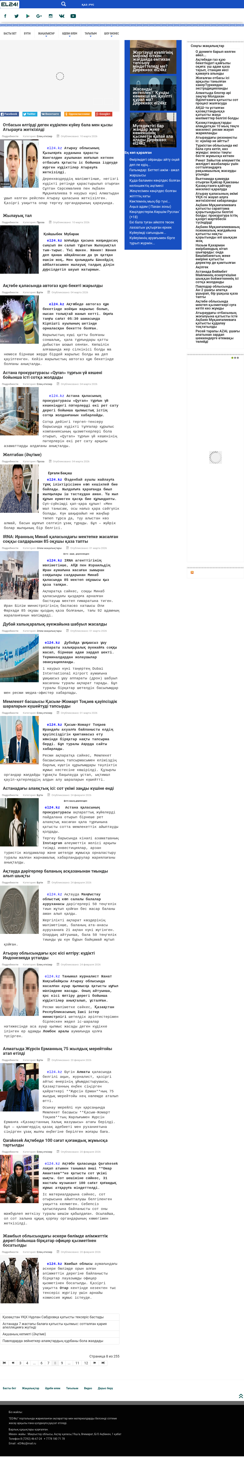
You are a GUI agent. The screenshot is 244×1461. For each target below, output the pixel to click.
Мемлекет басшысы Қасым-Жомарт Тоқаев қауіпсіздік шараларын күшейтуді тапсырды (60, 708)
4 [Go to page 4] (27, 1368)
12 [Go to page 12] (86, 1368)
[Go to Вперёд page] (95, 1367)
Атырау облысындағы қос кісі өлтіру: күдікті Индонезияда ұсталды (49, 960)
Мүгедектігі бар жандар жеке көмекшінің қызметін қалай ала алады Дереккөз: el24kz (153, 135)
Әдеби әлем (69, 34)
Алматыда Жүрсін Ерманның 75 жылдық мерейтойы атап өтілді (57, 1055)
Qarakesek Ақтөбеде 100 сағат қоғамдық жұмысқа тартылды (55, 1147)
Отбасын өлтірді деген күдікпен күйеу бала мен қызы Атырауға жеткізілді (58, 127)
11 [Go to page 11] (77, 1368)
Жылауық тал (17, 220)
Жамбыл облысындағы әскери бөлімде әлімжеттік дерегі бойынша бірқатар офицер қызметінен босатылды (55, 1245)
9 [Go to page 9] (62, 1368)
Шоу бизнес (111, 34)
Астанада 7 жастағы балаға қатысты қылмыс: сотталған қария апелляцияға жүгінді (55, 1330)
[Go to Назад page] (13, 1367)
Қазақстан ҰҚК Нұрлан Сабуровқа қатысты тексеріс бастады (53, 1322)
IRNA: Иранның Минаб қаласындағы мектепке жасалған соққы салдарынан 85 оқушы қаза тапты (60, 544)
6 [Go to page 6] (42, 1368)
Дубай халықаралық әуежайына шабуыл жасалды (55, 628)
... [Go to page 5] (34, 1368)
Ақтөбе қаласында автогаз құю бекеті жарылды (53, 290)
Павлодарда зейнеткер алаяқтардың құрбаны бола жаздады (53, 1345)
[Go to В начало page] (4, 1367)
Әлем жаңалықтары (49, 552)
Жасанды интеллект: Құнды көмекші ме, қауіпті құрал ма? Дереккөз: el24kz (152, 96)
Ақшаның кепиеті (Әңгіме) (24, 1339)
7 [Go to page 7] (48, 1368)
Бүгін (27, 33)
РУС (91, 4)
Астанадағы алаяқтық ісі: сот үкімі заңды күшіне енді (58, 793)
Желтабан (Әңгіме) (23, 459)
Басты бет (10, 33)
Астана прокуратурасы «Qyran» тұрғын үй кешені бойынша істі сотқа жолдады (52, 380)
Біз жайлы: (16, 1416)
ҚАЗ (84, 4)
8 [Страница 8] (55, 1368)
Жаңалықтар (46, 34)
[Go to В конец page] (103, 1367)
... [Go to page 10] (69, 1368)
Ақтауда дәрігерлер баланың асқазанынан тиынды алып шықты (55, 878)
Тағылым (91, 34)
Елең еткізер (44, 136)
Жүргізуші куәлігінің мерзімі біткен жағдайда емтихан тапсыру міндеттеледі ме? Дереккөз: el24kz (153, 61)
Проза (40, 227)
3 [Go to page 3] (20, 1368)
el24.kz (54, 147)
